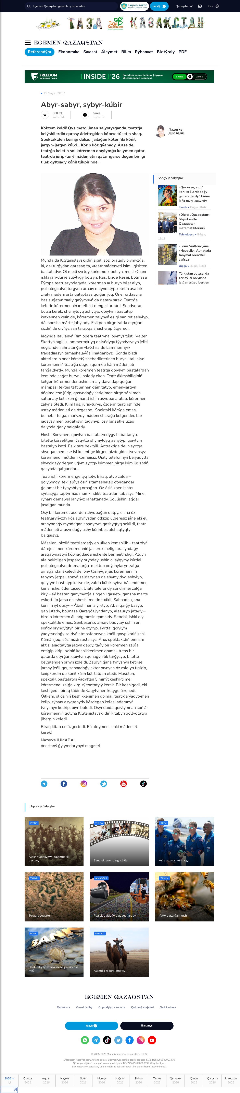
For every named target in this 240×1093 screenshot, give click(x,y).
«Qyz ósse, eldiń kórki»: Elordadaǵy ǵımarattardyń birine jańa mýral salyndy (194, 194)
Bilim (126, 52)
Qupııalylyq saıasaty (111, 1007)
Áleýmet (109, 52)
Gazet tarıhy (84, 1007)
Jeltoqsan (231, 1081)
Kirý (213, 6)
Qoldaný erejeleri (142, 1007)
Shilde (138, 1081)
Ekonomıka (68, 52)
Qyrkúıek (175, 1081)
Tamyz (157, 1081)
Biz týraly (166, 52)
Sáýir (83, 1081)
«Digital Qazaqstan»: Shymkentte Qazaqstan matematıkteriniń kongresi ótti (194, 224)
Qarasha (212, 1081)
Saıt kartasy (168, 1007)
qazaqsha (184, 6)
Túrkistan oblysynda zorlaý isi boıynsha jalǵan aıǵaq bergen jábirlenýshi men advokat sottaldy (194, 282)
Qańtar (28, 1081)
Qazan (194, 1081)
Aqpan (46, 1081)
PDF (183, 52)
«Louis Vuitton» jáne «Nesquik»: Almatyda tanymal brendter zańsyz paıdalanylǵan (195, 255)
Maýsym (120, 1081)
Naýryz (65, 1081)
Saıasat (90, 52)
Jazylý (159, 6)
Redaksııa (63, 1007)
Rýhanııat (144, 52)
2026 (9, 1081)
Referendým (39, 52)
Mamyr (101, 1081)
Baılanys (147, 1026)
